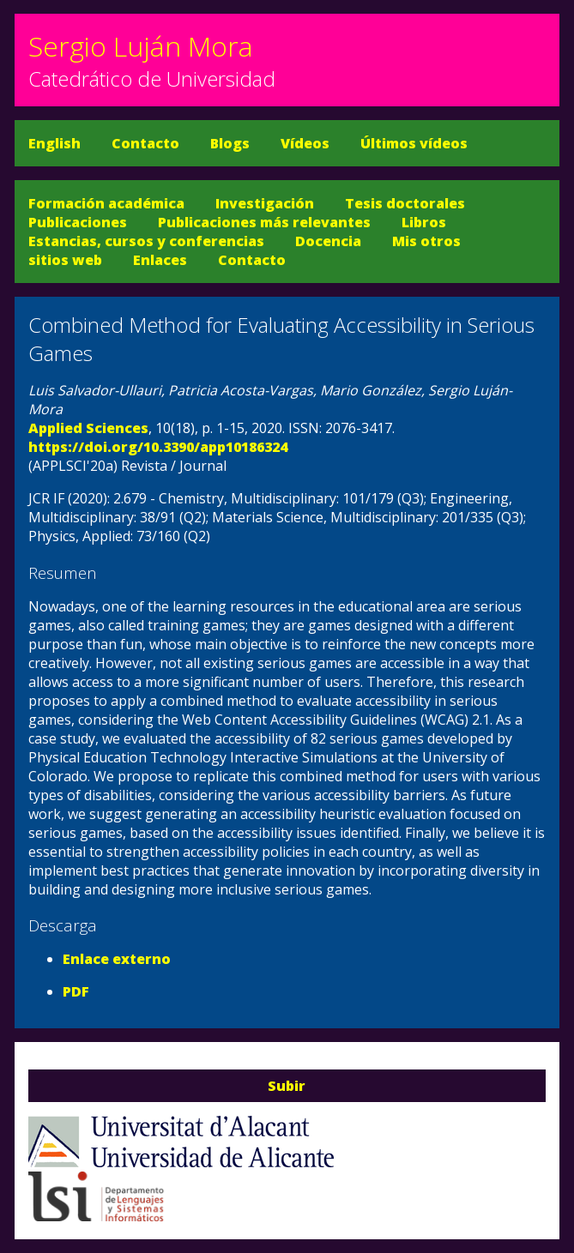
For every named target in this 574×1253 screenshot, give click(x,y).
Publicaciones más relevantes (264, 222)
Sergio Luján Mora (140, 45)
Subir (286, 1085)
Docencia (328, 241)
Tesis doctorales (405, 203)
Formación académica (106, 203)
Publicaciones (77, 222)
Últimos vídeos (414, 143)
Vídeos (305, 143)
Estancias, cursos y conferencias (146, 241)
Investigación (264, 203)
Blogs (230, 143)
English (54, 143)
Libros (424, 222)
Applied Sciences (88, 428)
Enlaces (160, 259)
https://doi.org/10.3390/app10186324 (157, 446)
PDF (76, 991)
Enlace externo (117, 958)
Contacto (145, 143)
